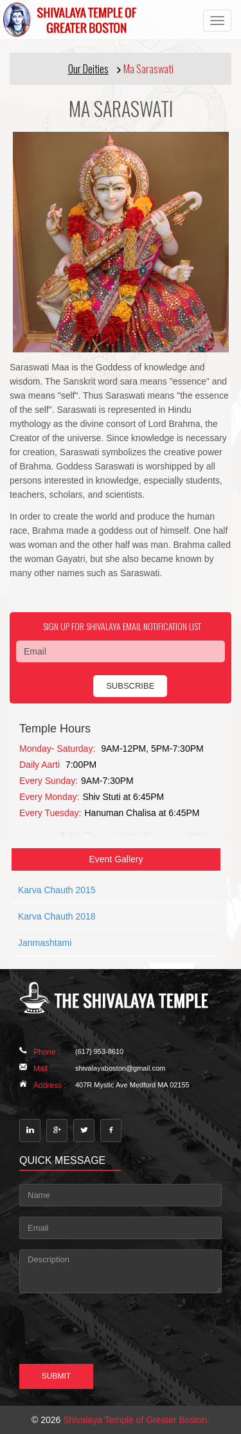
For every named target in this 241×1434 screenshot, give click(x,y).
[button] (120, 69)
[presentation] (87, 1321)
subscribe (130, 686)
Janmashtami (44, 943)
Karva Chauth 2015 (57, 890)
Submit (56, 1376)
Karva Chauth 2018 (57, 916)
